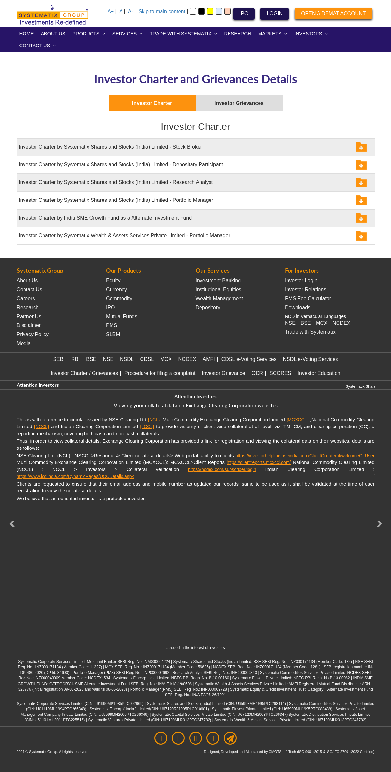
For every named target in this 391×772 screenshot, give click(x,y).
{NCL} (154, 419)
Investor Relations (305, 289)
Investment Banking (218, 280)
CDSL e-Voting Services (249, 359)
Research (28, 307)
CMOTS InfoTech (283, 752)
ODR (257, 373)
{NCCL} (41, 426)
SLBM (113, 334)
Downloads (297, 307)
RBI (75, 359)
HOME (26, 33)
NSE (290, 323)
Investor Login (301, 280)
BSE (305, 323)
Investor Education (319, 373)
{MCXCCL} (297, 419)
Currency (116, 289)
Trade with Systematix (310, 332)
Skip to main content (162, 11)
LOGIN (275, 13)
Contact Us (29, 289)
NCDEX (341, 323)
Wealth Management (219, 298)
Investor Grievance (223, 373)
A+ (110, 11)
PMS (111, 325)
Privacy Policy (33, 334)
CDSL (147, 359)
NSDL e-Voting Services (310, 359)
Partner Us (29, 316)
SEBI (58, 359)
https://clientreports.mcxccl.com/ (259, 462)
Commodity (119, 298)
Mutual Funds (121, 316)
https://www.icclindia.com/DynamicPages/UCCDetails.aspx (75, 476)
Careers (26, 298)
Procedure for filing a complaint (160, 373)
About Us (27, 280)
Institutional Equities (218, 289)
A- (130, 11)
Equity (113, 280)
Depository (208, 307)
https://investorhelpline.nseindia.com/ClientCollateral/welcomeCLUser (304, 455)
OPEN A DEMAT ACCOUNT (333, 13)
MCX (321, 323)
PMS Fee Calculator (308, 298)
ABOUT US (53, 33)
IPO (244, 13)
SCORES (280, 373)
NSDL (127, 359)
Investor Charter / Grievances (84, 373)
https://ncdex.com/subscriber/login (222, 469)
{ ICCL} (147, 426)
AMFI (209, 359)
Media (24, 343)
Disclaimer (29, 325)
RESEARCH (237, 33)
